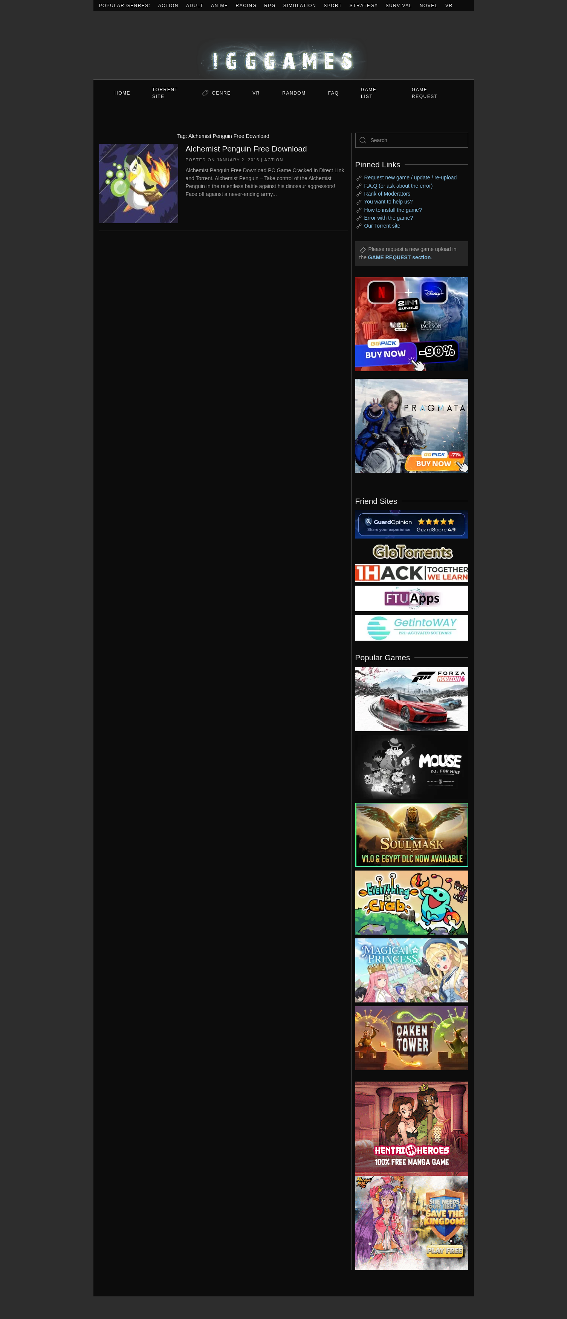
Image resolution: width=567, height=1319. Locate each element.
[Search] (411, 140)
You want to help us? (388, 202)
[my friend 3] (411, 572)
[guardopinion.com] (411, 524)
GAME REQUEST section (399, 257)
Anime (219, 5)
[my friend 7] (411, 627)
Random (294, 93)
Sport (333, 5)
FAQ (333, 93)
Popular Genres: (125, 5)
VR (449, 5)
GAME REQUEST (425, 93)
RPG (270, 5)
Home (122, 93)
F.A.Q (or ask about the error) (398, 186)
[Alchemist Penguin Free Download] (138, 183)
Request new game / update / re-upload (410, 177)
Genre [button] (221, 93)
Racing (246, 5)
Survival (399, 5)
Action (168, 5)
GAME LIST (368, 93)
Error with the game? (388, 218)
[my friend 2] (411, 551)
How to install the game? (393, 210)
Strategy (364, 5)
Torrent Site (165, 93)
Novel (429, 5)
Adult (194, 5)
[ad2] (408, 1129)
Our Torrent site (382, 226)
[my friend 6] (411, 598)
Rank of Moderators (387, 194)
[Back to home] (283, 45)
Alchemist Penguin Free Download (246, 148)
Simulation (299, 5)
